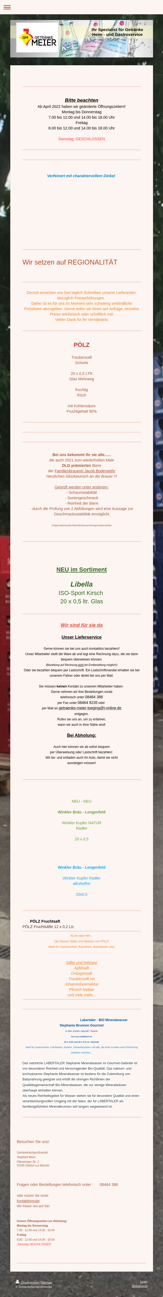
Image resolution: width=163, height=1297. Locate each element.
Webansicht (139, 1286)
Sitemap (46, 1282)
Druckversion (28, 1282)
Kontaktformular (28, 1201)
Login (143, 1281)
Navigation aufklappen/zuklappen (81, 7)
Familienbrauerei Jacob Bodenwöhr (85, 471)
